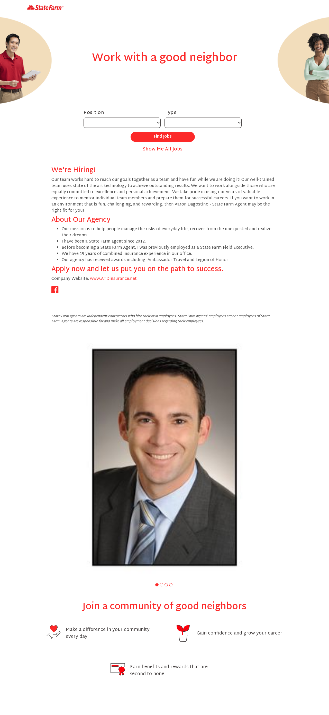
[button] (157, 584)
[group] (164, 457)
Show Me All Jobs (162, 149)
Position (94, 112)
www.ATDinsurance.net (113, 279)
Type (170, 112)
